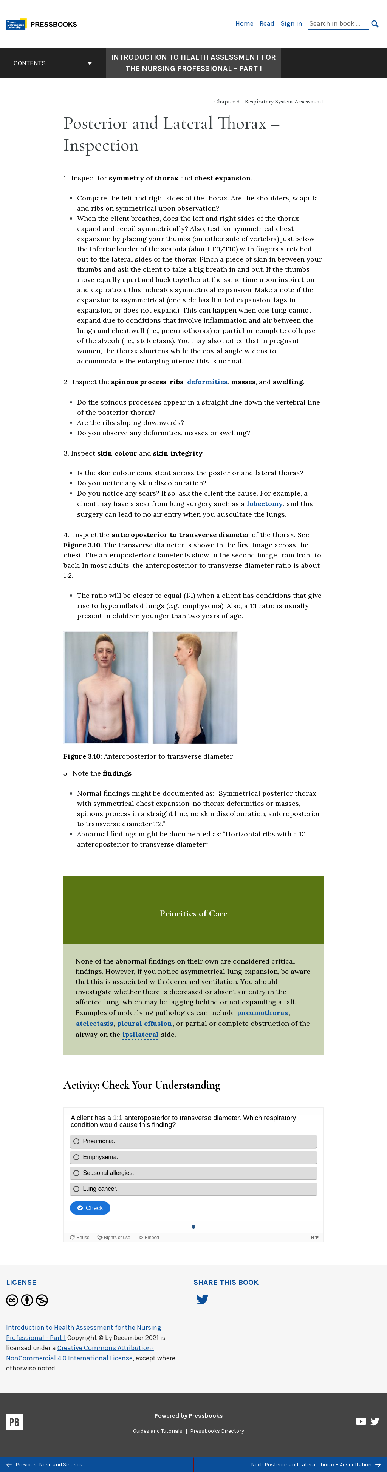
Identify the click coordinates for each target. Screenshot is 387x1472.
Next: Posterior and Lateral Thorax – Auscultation (316, 1464)
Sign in (291, 23)
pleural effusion (144, 1023)
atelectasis (94, 1023)
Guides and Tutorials (158, 1431)
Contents (53, 63)
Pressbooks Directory (217, 1431)
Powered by (189, 1415)
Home (244, 23)
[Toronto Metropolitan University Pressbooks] (44, 23)
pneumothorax (262, 1012)
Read (267, 23)
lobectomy (265, 503)
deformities (207, 381)
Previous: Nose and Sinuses (44, 1464)
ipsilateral (140, 1034)
